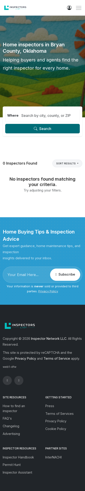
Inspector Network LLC (48, 338)
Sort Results (66, 163)
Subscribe (65, 274)
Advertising (11, 434)
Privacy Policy (48, 291)
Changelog (11, 426)
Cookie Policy (55, 429)
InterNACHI (53, 457)
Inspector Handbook (18, 457)
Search (42, 128)
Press (49, 406)
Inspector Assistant (17, 472)
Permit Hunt (12, 465)
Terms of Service (57, 358)
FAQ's (7, 418)
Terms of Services (59, 413)
